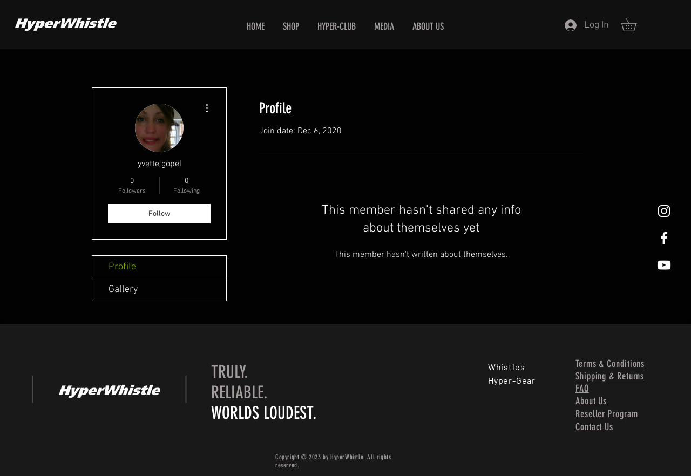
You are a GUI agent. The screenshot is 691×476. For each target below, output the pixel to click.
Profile (122, 267)
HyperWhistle (346, 457)
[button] (635, 24)
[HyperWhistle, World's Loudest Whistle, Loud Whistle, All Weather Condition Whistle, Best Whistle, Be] (664, 211)
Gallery (123, 289)
